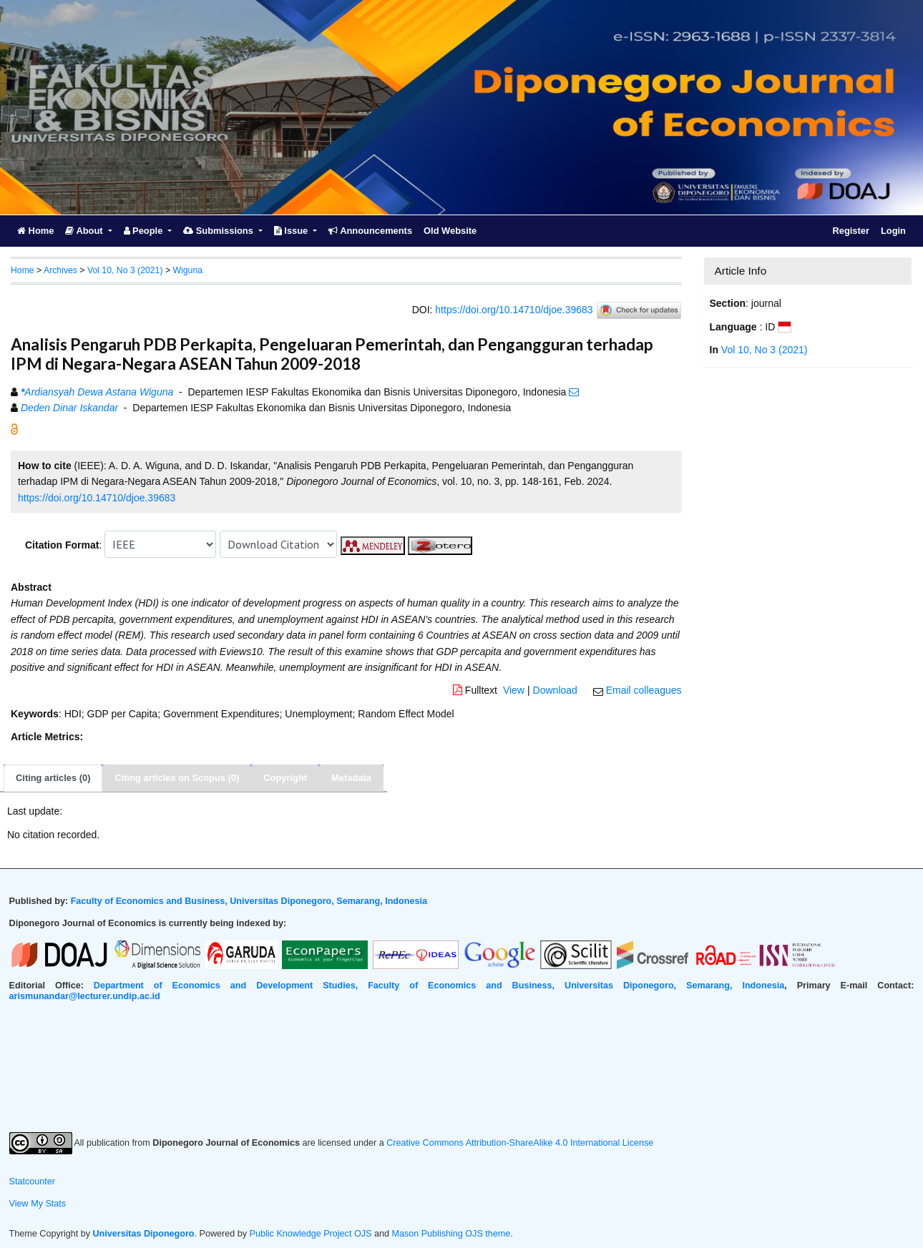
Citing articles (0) (53, 777)
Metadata (351, 777)
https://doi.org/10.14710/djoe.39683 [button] (96, 497)
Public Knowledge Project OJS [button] (311, 1234)
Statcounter (32, 1181)
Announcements (370, 230)
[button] (14, 427)
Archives (60, 270)
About (85, 230)
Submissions (219, 230)
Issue (292, 230)
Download (555, 690)
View (513, 690)
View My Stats (38, 1204)
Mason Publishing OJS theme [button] (450, 1234)
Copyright (285, 777)
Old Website (450, 230)
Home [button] (22, 270)
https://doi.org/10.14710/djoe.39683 (513, 309)
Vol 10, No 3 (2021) (125, 270)
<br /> (461, 1067)
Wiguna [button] (187, 270)
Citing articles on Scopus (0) (176, 777)
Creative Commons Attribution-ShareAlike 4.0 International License (519, 1143)
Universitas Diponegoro (144, 1234)
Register (850, 230)
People (144, 230)
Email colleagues (644, 690)
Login (893, 230)
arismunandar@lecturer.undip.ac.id (84, 996)
